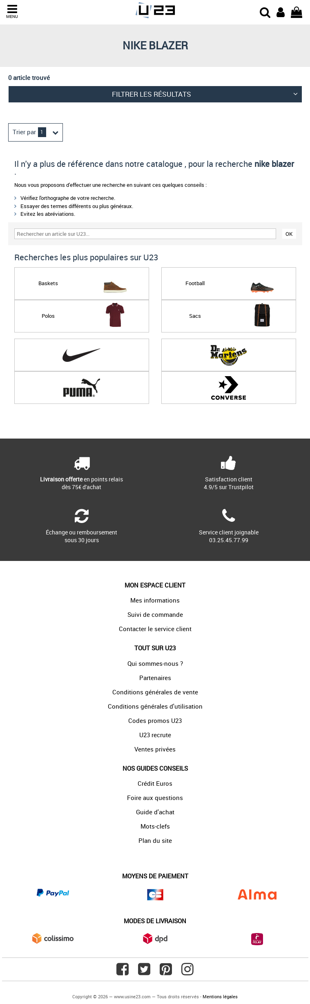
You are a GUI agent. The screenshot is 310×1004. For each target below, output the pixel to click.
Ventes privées (155, 749)
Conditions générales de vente (155, 692)
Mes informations (155, 600)
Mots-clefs (155, 826)
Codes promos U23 (155, 720)
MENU (12, 11)
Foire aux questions (155, 797)
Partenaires (155, 678)
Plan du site (155, 840)
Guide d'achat (155, 812)
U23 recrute (155, 735)
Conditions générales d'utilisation (155, 706)
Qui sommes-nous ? (155, 663)
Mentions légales (220, 996)
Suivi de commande (155, 614)
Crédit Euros (155, 783)
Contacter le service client (155, 629)
